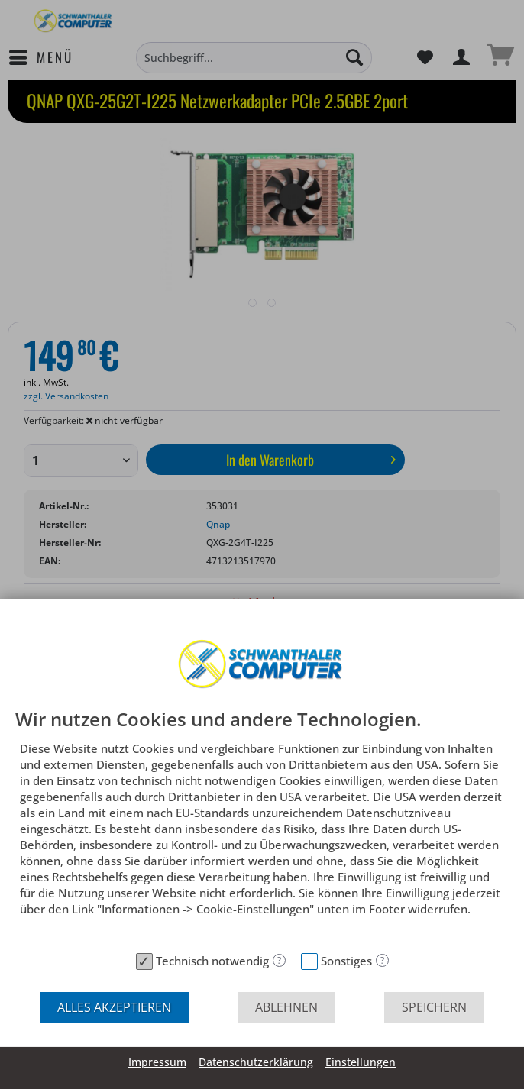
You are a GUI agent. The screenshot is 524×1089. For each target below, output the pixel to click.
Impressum (157, 1062)
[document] (262, 827)
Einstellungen (360, 1062)
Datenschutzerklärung (256, 1062)
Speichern (434, 1007)
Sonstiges (346, 960)
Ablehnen (286, 1007)
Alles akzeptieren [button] (114, 1007)
